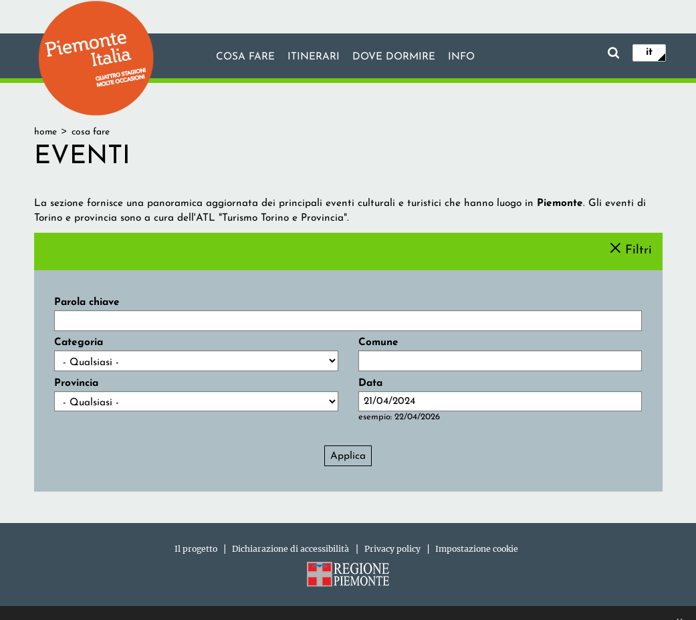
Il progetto (196, 549)
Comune (378, 342)
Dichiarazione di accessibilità (290, 549)
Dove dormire (393, 56)
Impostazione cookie (476, 549)
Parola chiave (87, 302)
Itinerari (313, 56)
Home (45, 132)
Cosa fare (245, 56)
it (649, 52)
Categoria (78, 342)
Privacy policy (392, 549)
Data (370, 383)
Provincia (76, 383)
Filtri (638, 249)
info (461, 56)
